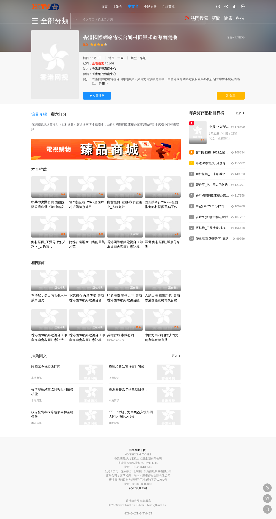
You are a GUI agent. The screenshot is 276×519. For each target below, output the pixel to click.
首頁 (104, 6)
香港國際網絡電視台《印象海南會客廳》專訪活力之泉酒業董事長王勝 (49, 336)
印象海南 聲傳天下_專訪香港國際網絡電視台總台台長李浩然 (125, 296)
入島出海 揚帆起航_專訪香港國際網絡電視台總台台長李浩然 (162, 296)
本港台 (117, 6)
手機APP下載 (137, 447)
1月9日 (97, 58)
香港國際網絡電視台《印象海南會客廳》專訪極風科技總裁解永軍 (125, 243)
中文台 (133, 6)
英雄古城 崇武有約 (120, 332)
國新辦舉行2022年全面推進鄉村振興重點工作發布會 (162, 203)
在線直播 (168, 6)
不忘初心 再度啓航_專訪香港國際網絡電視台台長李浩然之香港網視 (87, 296)
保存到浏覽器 (236, 37)
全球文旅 (150, 6)
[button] (41, 112)
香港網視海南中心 (104, 68)
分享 (230, 95)
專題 (143, 58)
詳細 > (103, 83)
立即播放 (97, 95)
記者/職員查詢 (138, 485)
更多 (176, 353)
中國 (121, 58)
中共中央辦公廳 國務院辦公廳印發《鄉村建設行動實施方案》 (49, 203)
